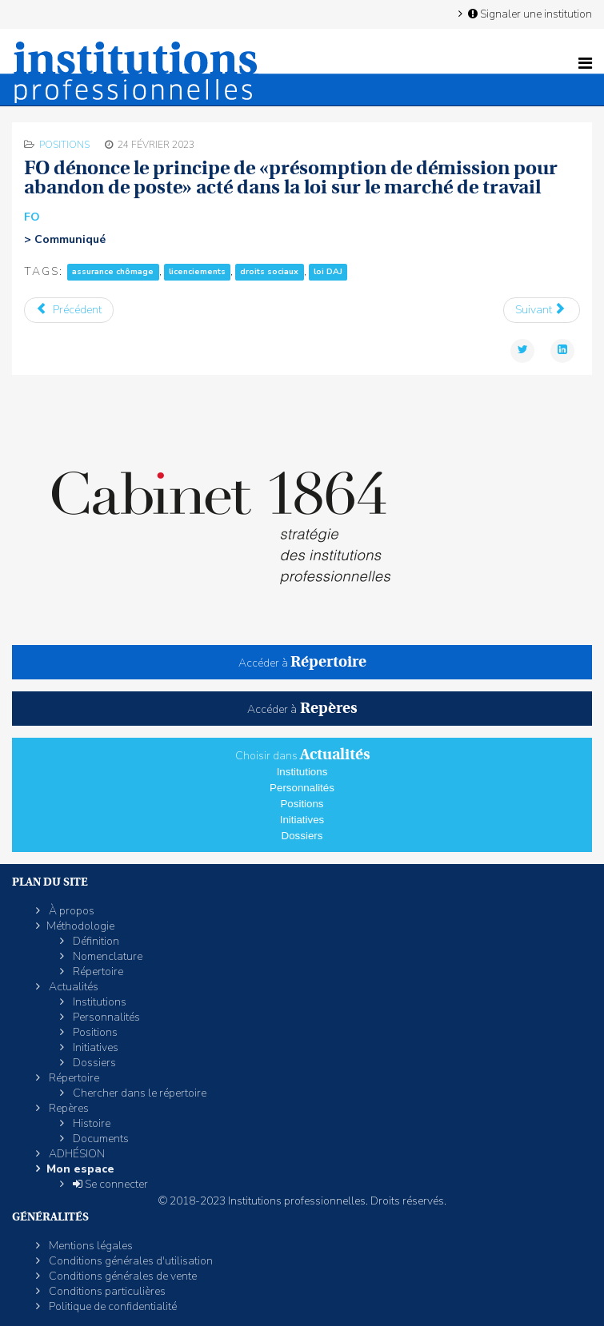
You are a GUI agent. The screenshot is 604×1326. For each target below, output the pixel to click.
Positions (64, 144)
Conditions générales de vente (121, 1276)
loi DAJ (328, 272)
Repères (67, 1108)
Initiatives (302, 820)
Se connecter (109, 1184)
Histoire (90, 1123)
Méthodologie (80, 926)
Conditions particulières (106, 1291)
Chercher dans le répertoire (138, 1093)
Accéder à (302, 663)
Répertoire (96, 971)
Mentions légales (89, 1245)
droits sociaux (269, 272)
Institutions (302, 772)
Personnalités (302, 788)
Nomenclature (106, 956)
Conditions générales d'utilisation (129, 1260)
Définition (94, 941)
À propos (70, 910)
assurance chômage (113, 272)
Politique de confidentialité (111, 1306)
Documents (99, 1138)
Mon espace (80, 1169)
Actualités (72, 986)
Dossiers (302, 836)
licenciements (197, 272)
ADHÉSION (75, 1153)
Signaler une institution (529, 13)
